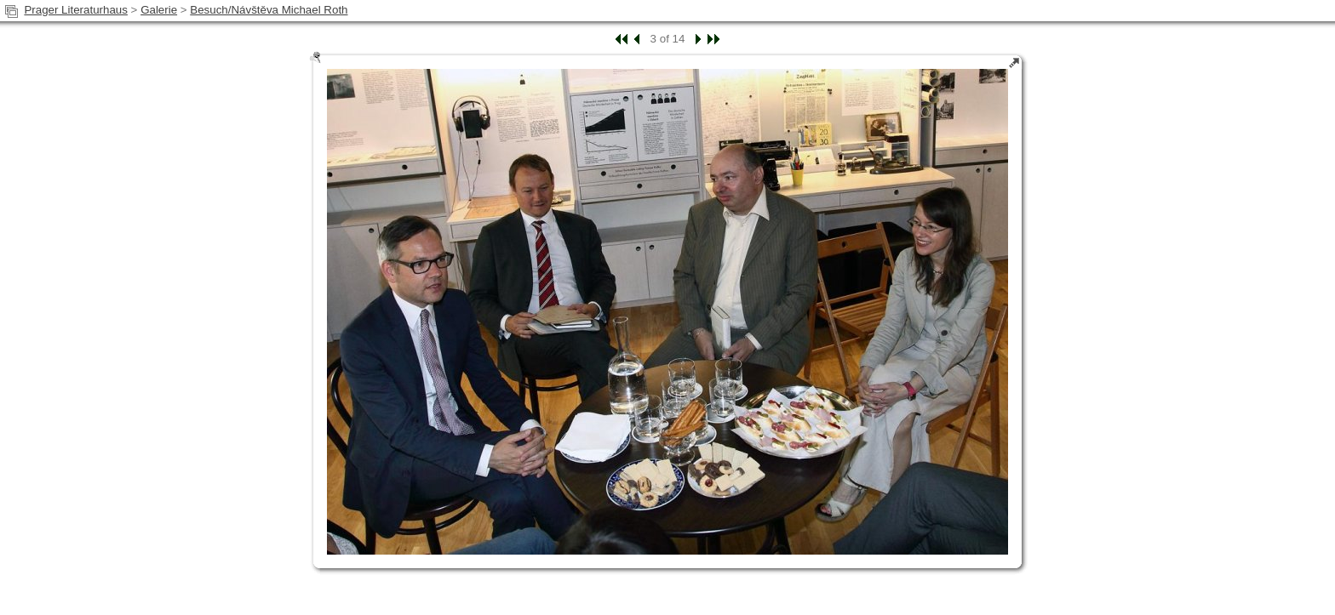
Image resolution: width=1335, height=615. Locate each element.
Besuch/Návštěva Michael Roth (268, 9)
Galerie (158, 9)
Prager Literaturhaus (76, 9)
